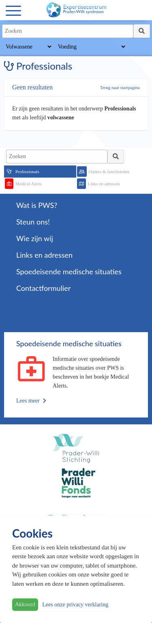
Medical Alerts (28, 183)
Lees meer (31, 401)
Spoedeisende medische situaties (69, 271)
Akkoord (25, 605)
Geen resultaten (32, 87)
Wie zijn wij (34, 238)
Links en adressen (104, 183)
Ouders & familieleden (109, 171)
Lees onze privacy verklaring (75, 605)
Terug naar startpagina (120, 87)
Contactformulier (43, 288)
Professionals (27, 171)
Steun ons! (33, 221)
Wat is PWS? (36, 205)
